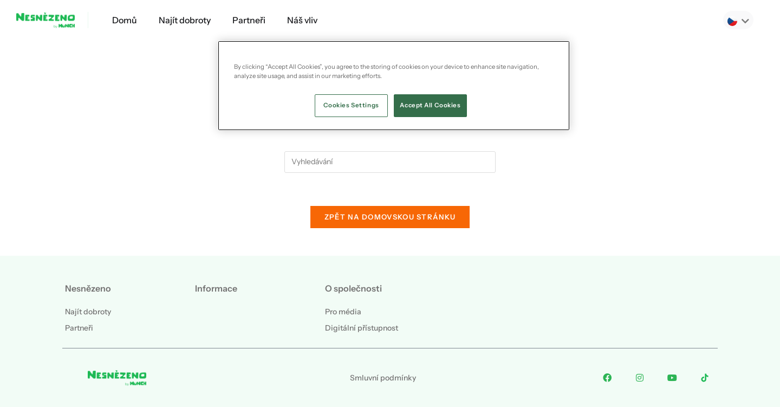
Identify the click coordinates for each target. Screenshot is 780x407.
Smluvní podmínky (383, 378)
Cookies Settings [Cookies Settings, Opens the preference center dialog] (351, 105)
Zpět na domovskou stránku (390, 216)
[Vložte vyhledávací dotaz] (390, 162)
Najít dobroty (185, 20)
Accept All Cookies (430, 105)
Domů (124, 20)
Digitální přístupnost (361, 328)
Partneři (248, 20)
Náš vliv (302, 20)
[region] (394, 86)
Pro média (343, 311)
